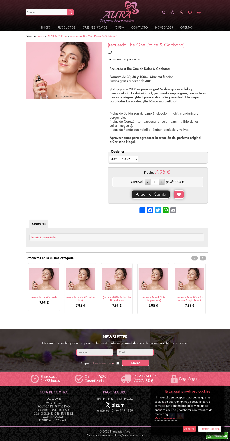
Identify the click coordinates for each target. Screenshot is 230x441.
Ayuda (119, 27)
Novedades (164, 27)
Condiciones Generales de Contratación (54, 415)
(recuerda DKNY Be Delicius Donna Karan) (117, 298)
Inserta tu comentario (43, 237)
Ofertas (186, 27)
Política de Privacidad (54, 406)
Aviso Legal (53, 403)
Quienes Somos (95, 27)
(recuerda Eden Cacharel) (44, 297)
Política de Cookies (53, 420)
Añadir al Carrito (151, 194)
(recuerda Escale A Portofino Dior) (80, 298)
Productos (66, 27)
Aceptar (189, 428)
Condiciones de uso (104, 363)
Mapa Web (54, 399)
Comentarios (39, 224)
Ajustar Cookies (210, 428)
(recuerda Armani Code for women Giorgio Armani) (190, 298)
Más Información (166, 418)
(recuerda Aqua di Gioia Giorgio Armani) (153, 298)
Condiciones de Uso (53, 410)
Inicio (45, 27)
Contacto (139, 27)
